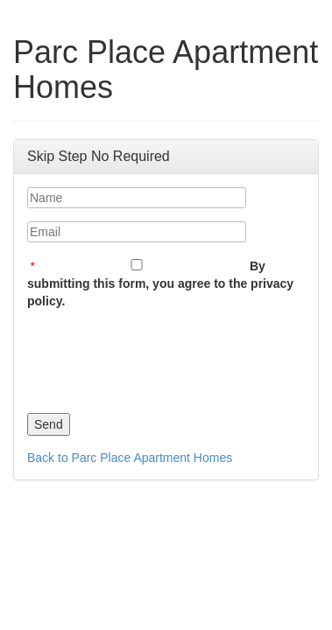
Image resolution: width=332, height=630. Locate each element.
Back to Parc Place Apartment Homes (129, 458)
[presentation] (160, 357)
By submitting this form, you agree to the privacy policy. (160, 283)
